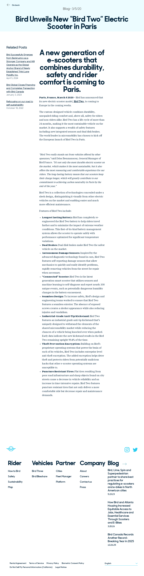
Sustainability (15, 481)
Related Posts (16, 47)
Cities (59, 471)
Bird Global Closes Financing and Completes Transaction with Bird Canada (20, 88)
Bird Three (37, 471)
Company (90, 463)
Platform (60, 481)
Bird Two (79, 102)
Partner (66, 463)
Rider (15, 463)
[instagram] (127, 450)
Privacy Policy (53, 563)
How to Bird (14, 471)
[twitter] (135, 451)
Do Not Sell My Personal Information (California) (31, 567)
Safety (11, 476)
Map (10, 487)
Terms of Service (36, 563)
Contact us (86, 481)
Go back (16, 5)
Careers (84, 476)
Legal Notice (61, 567)
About (83, 471)
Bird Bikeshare (39, 476)
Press (83, 487)
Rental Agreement (18, 563)
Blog (117, 463)
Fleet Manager (64, 476)
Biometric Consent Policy (73, 563)
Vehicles (42, 463)
